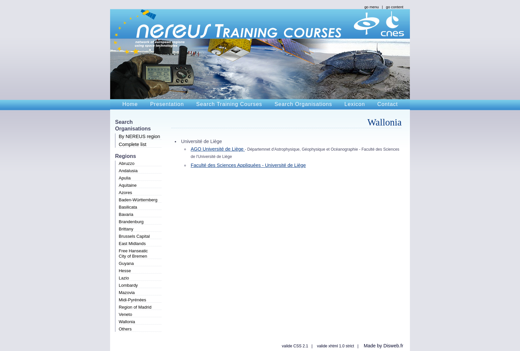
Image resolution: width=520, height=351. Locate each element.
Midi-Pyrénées (132, 299)
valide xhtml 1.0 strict (335, 346)
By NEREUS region (139, 136)
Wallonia (127, 321)
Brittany (126, 228)
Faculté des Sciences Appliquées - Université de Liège (248, 165)
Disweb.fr (393, 345)
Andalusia (128, 170)
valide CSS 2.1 (295, 346)
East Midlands (132, 243)
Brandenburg (131, 221)
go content (394, 7)
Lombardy (128, 285)
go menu (371, 7)
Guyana (126, 263)
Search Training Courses (229, 104)
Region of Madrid (135, 307)
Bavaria (126, 214)
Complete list (132, 144)
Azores (125, 192)
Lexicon (354, 104)
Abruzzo (127, 163)
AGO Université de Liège (218, 149)
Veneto (125, 314)
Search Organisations (303, 104)
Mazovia (127, 292)
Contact (387, 104)
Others (125, 328)
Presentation (167, 104)
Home (130, 104)
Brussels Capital (134, 236)
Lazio (124, 278)
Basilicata (128, 207)
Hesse (125, 270)
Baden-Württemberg (138, 199)
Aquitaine (128, 185)
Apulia (125, 178)
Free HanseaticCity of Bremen (133, 253)
